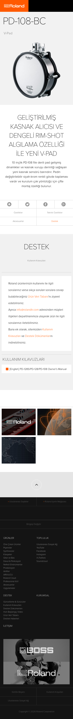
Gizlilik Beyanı (18, 692)
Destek (54, 221)
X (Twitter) (41, 558)
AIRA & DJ (8, 574)
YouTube (40, 547)
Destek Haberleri (11, 618)
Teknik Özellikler (54, 212)
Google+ (63, 204)
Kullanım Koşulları (55, 692)
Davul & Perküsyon (12, 561)
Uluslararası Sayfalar (18, 501)
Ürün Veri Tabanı (38, 296)
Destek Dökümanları (37, 336)
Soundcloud (42, 561)
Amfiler (6, 571)
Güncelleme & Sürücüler (14, 601)
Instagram (41, 554)
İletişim (7, 625)
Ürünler (8, 538)
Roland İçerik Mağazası (55, 501)
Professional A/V (10, 581)
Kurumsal (42, 595)
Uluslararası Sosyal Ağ (46, 544)
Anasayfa (9, 204)
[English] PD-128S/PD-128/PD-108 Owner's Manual (38, 369)
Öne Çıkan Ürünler (12, 544)
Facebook (45, 204)
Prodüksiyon (9, 568)
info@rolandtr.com (28, 310)
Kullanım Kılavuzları (36, 260)
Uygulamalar (9, 588)
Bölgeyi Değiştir (36, 524)
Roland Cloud (9, 578)
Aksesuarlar (18, 221)
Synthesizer (8, 551)
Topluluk (42, 538)
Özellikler (18, 212)
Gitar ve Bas (9, 558)
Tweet (27, 204)
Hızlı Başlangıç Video (13, 612)
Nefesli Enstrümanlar (12, 564)
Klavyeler (7, 554)
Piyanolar (7, 547)
